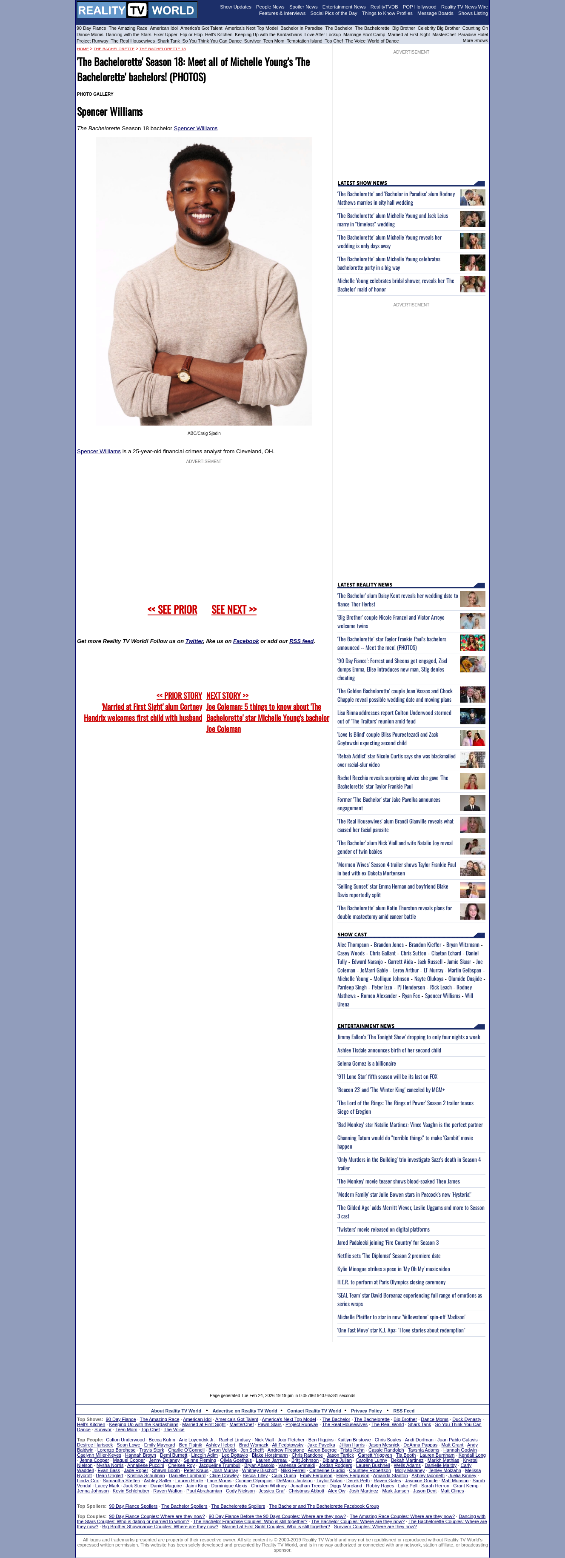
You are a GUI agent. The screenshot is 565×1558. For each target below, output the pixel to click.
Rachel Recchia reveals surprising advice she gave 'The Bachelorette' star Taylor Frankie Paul (392, 781)
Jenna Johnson (93, 1490)
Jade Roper (136, 1470)
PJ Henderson (411, 987)
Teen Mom (274, 40)
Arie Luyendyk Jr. (197, 1439)
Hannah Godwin (460, 1449)
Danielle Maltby (441, 1465)
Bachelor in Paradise (301, 28)
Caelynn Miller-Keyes (99, 1455)
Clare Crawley (224, 1475)
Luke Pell (407, 1485)
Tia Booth (406, 1455)
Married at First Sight (409, 34)
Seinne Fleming (200, 1460)
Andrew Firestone (286, 1449)
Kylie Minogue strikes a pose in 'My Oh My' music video (393, 1268)
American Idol (164, 28)
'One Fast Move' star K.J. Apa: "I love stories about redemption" (401, 1330)
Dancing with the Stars (128, 34)
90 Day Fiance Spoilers (133, 1506)
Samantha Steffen (121, 1480)
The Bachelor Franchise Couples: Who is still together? (250, 1521)
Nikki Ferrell (293, 1470)
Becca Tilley (255, 1475)
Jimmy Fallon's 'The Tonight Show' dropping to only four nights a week (408, 1036)
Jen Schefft (252, 1449)
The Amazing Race (128, 28)
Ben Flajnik (190, 1444)
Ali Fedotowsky (287, 1444)
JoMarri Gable (374, 970)
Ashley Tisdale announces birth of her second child (389, 1050)
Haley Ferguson (353, 1475)
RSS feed (301, 641)
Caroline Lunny (371, 1460)
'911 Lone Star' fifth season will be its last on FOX (387, 1076)
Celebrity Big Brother (439, 28)
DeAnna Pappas (420, 1444)
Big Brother (403, 28)
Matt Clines (452, 1490)
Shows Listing (473, 13)
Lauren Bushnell (373, 1465)
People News (270, 6)
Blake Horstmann (270, 1455)
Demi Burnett (173, 1455)
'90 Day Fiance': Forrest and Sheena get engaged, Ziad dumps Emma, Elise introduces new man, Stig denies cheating (392, 669)
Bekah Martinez (407, 1460)
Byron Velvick (222, 1449)
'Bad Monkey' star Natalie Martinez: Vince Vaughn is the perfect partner (410, 1124)
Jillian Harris (352, 1444)
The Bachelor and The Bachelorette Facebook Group (324, 1506)
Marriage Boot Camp (364, 34)
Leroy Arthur (406, 970)
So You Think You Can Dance (212, 40)
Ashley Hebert (220, 1444)
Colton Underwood (125, 1439)
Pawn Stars (270, 1424)
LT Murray (433, 970)
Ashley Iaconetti (428, 1475)
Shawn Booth (166, 1470)
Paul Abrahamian (204, 1490)
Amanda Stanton (390, 1475)
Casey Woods (351, 953)
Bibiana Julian (337, 1460)
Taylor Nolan (329, 1480)
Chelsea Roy (181, 1465)
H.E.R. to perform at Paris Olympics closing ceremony (391, 1282)
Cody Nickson (240, 1490)
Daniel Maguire (166, 1485)
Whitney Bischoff (259, 1470)
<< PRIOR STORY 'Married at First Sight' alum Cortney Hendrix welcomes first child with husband (143, 706)
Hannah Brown (140, 1455)
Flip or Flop (191, 34)
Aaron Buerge (322, 1449)
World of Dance (383, 40)
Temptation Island (304, 40)
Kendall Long (472, 1455)
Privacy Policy (366, 1410)
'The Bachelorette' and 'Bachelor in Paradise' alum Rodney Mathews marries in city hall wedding (396, 197)
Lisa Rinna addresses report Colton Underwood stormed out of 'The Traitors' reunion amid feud (394, 716)
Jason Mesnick (383, 1444)
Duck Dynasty (466, 1419)
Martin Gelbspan (464, 970)
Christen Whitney (269, 1485)
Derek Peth (358, 1480)
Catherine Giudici (327, 1470)
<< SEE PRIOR (172, 609)
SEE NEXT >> (234, 609)
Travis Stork (152, 1449)
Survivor (252, 40)
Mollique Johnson (391, 978)
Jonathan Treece (308, 1485)
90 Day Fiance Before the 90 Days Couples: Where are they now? (277, 1516)
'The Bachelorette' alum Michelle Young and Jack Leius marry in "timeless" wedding (392, 219)
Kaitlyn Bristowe (354, 1439)
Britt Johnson (305, 1460)
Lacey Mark (107, 1485)
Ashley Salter (157, 1480)
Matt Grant (452, 1444)
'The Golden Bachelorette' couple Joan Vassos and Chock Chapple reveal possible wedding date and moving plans (395, 694)
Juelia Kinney (462, 1475)
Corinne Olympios (253, 1480)
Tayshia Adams (423, 1449)
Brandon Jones (389, 944)
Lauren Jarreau (272, 1460)
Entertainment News (344, 6)
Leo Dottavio (235, 1455)
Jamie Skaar (459, 961)
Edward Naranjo (367, 961)
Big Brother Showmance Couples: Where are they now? (160, 1526)
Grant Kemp (465, 1485)
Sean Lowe (128, 1444)
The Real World (387, 1424)
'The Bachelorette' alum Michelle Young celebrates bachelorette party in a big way (388, 263)
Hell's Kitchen (218, 34)
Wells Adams (407, 1465)
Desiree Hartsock (95, 1444)
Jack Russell (430, 961)
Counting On (475, 28)
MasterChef (444, 34)
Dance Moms (90, 34)
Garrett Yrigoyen (375, 1455)
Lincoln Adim (204, 1455)
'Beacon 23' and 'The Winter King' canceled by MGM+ (391, 1089)
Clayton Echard (446, 953)
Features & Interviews (282, 13)
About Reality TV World (176, 1410)
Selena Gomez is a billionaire (366, 1063)
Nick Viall (264, 1439)
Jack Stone (134, 1485)
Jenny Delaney (164, 1460)
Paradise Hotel (473, 34)
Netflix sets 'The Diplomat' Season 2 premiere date (389, 1255)
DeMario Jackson (295, 1480)
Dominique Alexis (229, 1485)
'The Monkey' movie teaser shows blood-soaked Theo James (398, 1181)
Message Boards (435, 13)
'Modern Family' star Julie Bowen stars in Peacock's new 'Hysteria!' (404, 1194)
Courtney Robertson (370, 1470)
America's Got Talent (201, 28)
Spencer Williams (195, 128)
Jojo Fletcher (291, 1439)
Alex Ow (336, 1490)
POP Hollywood (420, 6)
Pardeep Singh (352, 987)
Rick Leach (441, 987)
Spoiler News (303, 6)
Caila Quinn (283, 1475)
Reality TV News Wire (464, 6)
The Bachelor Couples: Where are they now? (358, 1521)
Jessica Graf (272, 1490)
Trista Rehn (352, 1449)
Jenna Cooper (94, 1460)
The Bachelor (338, 28)
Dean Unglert (109, 1475)
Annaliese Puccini (145, 1465)
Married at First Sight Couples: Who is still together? (276, 1526)
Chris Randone (306, 1455)
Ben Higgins (321, 1439)
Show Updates (235, 6)
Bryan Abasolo (259, 1465)
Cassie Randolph (386, 1449)
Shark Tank (168, 40)
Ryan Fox (411, 995)
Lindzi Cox (88, 1480)
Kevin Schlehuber (131, 1490)
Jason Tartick (340, 1455)
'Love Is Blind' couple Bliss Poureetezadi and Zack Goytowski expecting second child (387, 738)
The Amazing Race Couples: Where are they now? (402, 1516)
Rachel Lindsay (235, 1439)
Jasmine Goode (421, 1480)
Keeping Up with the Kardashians (268, 34)
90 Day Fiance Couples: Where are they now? (157, 1516)
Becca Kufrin (162, 1439)
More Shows (475, 40)
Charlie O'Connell (186, 1449)
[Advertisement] (282, 1361)
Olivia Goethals (236, 1460)
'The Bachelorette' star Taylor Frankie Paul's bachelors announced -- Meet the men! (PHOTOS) (391, 643)
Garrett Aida (400, 961)
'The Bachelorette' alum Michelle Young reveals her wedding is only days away (389, 241)
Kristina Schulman (146, 1475)
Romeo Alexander (379, 995)
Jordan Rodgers (335, 1465)
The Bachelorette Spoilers (238, 1506)
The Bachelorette (372, 28)
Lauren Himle (189, 1480)
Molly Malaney (410, 1470)
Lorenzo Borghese (116, 1449)
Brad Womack (253, 1444)
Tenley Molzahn (445, 1470)
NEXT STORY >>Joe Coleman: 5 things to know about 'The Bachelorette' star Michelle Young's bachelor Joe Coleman (267, 712)
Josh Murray (225, 1470)
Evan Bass (109, 1470)
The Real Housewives (133, 40)
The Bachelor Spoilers (184, 1506)
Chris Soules (388, 1439)
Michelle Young (352, 978)
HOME (83, 49)
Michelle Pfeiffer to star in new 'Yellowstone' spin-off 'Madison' (401, 1316)
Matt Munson (455, 1480)
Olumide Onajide (465, 978)
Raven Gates (387, 1480)
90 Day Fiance (91, 28)
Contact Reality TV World (314, 1410)
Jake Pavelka (321, 1444)
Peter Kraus (196, 1470)
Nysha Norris (110, 1465)
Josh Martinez (363, 1490)
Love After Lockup (323, 34)
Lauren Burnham (437, 1455)
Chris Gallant (383, 953)
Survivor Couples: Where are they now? (375, 1526)
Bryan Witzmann (462, 944)
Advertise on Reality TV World (245, 1410)
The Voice (356, 40)
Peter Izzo (382, 987)
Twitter (194, 641)
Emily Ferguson (316, 1475)
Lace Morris (219, 1480)
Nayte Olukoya (428, 978)
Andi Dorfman (419, 1439)
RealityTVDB (384, 6)
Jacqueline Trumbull (219, 1465)
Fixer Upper (165, 34)
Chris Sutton (413, 953)
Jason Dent (425, 1490)
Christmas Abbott (306, 1490)
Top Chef (334, 40)
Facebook (246, 641)
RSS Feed (404, 1410)
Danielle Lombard (187, 1475)
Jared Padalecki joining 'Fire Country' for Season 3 (388, 1242)
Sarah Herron (435, 1485)
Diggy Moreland (345, 1485)
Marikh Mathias (443, 1460)
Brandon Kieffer (425, 944)
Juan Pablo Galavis (457, 1439)
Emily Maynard (159, 1444)
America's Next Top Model (251, 28)
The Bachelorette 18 (162, 49)
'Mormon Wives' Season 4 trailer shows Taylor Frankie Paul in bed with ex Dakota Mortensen (396, 868)
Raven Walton (168, 1490)
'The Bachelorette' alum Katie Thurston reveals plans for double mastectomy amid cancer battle (394, 912)
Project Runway (92, 40)
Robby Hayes (380, 1485)
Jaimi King (197, 1485)
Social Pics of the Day (334, 13)
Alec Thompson (353, 944)
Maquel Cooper (129, 1460)
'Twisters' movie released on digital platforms (383, 1229)
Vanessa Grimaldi (296, 1465)
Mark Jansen (395, 1490)
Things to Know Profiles (387, 13)
